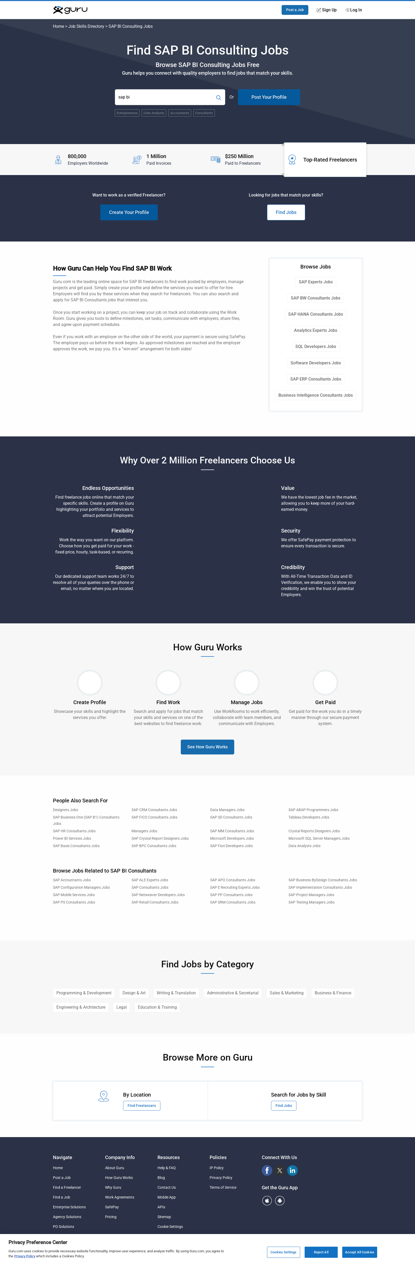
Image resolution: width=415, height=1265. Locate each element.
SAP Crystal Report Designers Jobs (160, 838)
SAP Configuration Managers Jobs (81, 887)
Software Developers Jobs (316, 362)
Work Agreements (119, 1197)
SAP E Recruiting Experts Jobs (235, 887)
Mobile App (166, 1197)
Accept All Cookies (359, 1252)
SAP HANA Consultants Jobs (315, 314)
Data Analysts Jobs (304, 846)
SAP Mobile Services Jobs (74, 895)
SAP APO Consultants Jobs (232, 880)
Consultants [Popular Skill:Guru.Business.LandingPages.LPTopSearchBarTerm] (204, 113)
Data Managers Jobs (227, 810)
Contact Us (166, 1187)
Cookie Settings (170, 1226)
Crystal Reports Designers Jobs (314, 831)
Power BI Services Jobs (72, 838)
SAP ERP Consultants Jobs (315, 379)
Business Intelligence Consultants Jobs (315, 395)
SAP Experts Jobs (316, 281)
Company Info (120, 1157)
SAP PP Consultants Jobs (231, 895)
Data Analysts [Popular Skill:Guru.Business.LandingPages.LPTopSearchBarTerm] (153, 113)
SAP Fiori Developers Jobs (231, 846)
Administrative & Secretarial (233, 992)
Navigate (62, 1157)
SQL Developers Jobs (315, 346)
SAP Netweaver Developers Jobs (158, 895)
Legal (121, 1007)
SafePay (112, 1207)
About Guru (114, 1168)
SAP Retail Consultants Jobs (155, 902)
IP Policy (217, 1168)
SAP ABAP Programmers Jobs (313, 810)
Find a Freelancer (67, 1187)
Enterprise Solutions (69, 1207)
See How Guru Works (207, 746)
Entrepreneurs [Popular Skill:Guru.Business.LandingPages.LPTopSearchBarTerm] (127, 113)
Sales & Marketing (287, 992)
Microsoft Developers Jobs (232, 838)
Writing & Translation (176, 992)
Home (58, 26)
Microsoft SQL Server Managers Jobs (319, 838)
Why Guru (113, 1187)
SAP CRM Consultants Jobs (154, 810)
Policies (218, 1157)
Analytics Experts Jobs (315, 330)
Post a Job (295, 10)
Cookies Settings (283, 1252)
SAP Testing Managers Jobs (311, 902)
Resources (168, 1157)
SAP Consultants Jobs (150, 887)
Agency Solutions (67, 1217)
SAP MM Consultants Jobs (232, 831)
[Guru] (70, 10)
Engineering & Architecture (80, 1007)
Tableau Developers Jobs (308, 817)
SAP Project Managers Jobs (311, 895)
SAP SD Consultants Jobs (231, 817)
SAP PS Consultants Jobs (74, 902)
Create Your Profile (129, 212)
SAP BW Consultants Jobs (315, 298)
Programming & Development (83, 992)
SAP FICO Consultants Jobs (154, 817)
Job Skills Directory (86, 26)
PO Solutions (63, 1226)
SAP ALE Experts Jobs (150, 880)
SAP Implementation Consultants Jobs (320, 887)
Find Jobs (286, 212)
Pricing (110, 1217)
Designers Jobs (65, 810)
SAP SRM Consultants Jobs (232, 902)
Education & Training (157, 1007)
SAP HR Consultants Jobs (74, 831)
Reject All (321, 1252)
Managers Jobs (144, 831)
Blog (161, 1177)
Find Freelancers (142, 1105)
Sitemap (164, 1217)
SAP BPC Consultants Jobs (154, 846)
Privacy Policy (221, 1177)
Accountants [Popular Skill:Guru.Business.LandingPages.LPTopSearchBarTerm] (179, 113)
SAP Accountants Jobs (72, 880)
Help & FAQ (166, 1168)
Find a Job (61, 1197)
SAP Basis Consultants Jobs (76, 846)
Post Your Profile (269, 97)
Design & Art (134, 992)
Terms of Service (223, 1187)
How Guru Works (119, 1177)
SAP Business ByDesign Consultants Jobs (322, 880)
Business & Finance (333, 992)
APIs (161, 1207)
